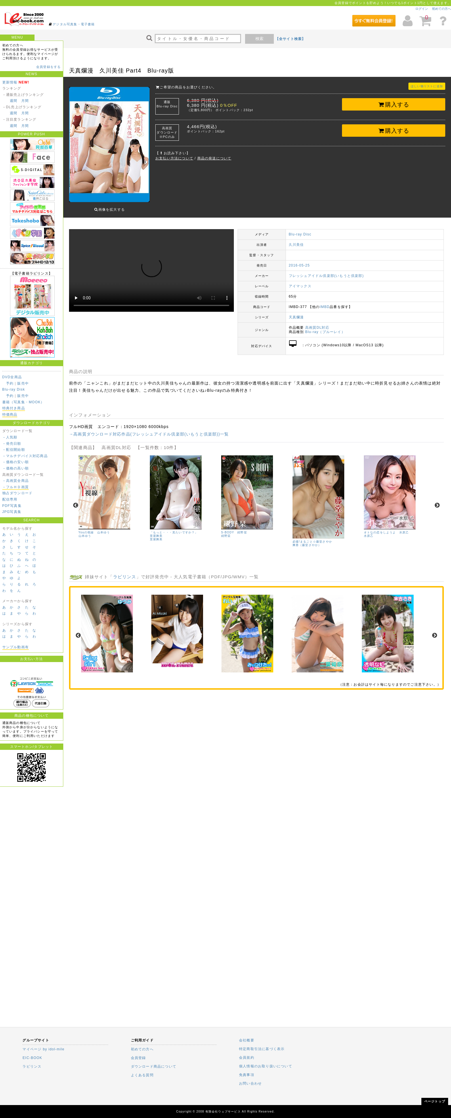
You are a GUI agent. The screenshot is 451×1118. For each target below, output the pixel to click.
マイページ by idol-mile (43, 1049)
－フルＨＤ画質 (15, 487)
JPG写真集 (12, 512)
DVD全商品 (12, 377)
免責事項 (246, 1075)
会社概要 (246, 1040)
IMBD (325, 303)
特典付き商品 (13, 408)
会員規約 (246, 1058)
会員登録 (138, 1058)
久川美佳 (296, 240)
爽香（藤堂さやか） (307, 540)
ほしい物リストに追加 (427, 86)
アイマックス (300, 282)
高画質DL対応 (317, 323)
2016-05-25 (299, 261)
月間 (25, 101)
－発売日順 (11, 444)
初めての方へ (441, 8)
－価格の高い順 (15, 468)
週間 (13, 101)
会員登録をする (48, 67)
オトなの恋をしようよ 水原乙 (386, 528)
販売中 (23, 383)
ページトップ (434, 1101)
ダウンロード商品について (153, 1066)
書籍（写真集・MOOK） (23, 402)
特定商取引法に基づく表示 (261, 1049)
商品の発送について (214, 158)
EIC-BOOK (32, 1058)
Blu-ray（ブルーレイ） (325, 328)
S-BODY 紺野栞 (234, 528)
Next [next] (437, 501)
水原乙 (369, 531)
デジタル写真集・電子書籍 (74, 24)
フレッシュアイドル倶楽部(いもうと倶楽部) (326, 271)
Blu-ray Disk (13, 389)
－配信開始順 (13, 450)
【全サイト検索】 (290, 39)
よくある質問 (142, 1075)
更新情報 (10, 82)
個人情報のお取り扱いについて (265, 1066)
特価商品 (10, 414)
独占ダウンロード (17, 493)
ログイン (421, 8)
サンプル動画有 (15, 647)
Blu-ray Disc (300, 230)
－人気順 (10, 437)
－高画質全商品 (15, 481)
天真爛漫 (296, 313)
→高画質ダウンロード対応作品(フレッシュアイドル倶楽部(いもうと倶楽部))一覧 (149, 429)
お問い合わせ (250, 1083)
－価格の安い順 (15, 462)
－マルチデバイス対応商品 (25, 456)
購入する (394, 104)
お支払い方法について (174, 158)
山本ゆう (85, 531)
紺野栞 (226, 531)
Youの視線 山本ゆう (94, 528)
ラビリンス (124, 572)
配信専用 (10, 499)
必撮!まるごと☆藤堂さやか (312, 537)
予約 (10, 383)
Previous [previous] (76, 501)
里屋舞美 (156, 535)
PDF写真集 (12, 506)
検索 (259, 38)
